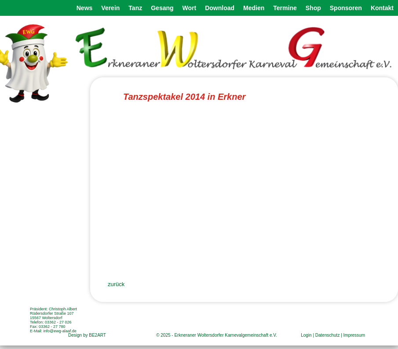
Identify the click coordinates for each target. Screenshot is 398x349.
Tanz (135, 7)
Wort (190, 7)
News (85, 7)
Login (306, 335)
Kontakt (382, 7)
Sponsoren (346, 7)
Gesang (162, 7)
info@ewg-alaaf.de (60, 331)
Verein (110, 7)
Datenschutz (327, 335)
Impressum (354, 335)
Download (219, 7)
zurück (116, 284)
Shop (313, 7)
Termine (284, 7)
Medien (253, 7)
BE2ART (97, 335)
